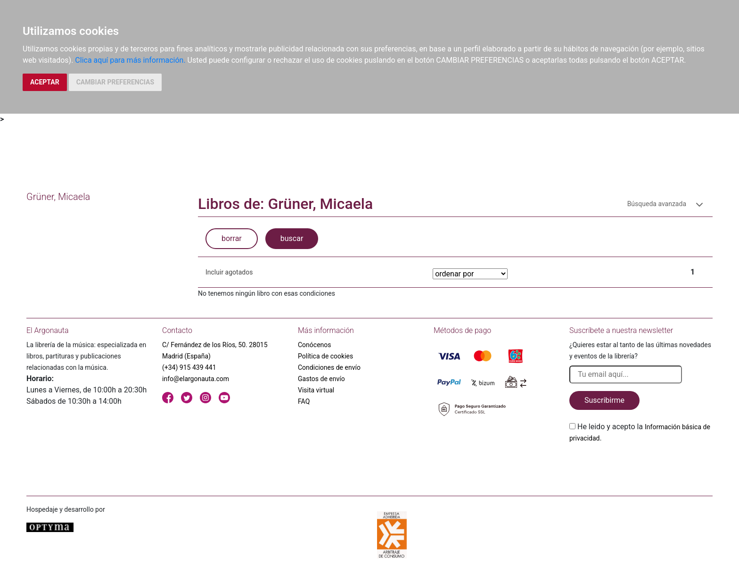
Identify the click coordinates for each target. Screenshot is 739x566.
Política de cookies (325, 356)
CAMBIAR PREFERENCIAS (115, 82)
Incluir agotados (229, 272)
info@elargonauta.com (195, 379)
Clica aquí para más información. (130, 60)
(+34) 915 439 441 (189, 367)
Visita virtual (316, 390)
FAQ (304, 401)
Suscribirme (604, 400)
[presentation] (641, 466)
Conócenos (314, 345)
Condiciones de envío (329, 367)
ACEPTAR (44, 82)
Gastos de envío (321, 379)
